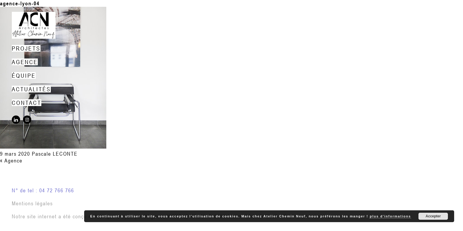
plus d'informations (390, 216)
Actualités (31, 89)
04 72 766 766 (56, 190)
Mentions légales (32, 203)
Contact (26, 102)
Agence (25, 61)
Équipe (24, 75)
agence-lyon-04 (20, 3)
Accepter (433, 216)
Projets (26, 48)
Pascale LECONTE (55, 154)
